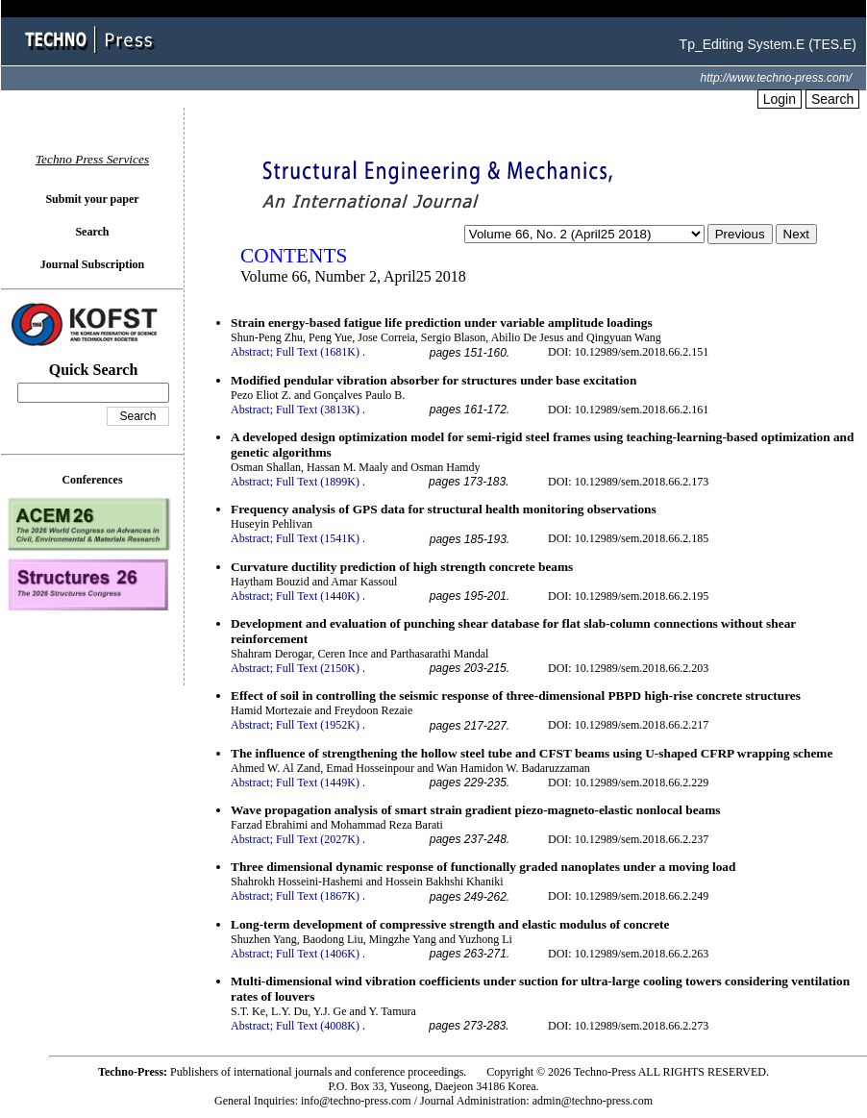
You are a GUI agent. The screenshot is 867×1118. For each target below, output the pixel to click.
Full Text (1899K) (317, 481)
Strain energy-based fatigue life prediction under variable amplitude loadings (442, 322)
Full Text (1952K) (317, 725)
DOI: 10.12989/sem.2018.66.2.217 (628, 725)
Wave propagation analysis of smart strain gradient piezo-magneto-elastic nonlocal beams (476, 810)
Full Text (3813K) (317, 409)
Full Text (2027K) (317, 839)
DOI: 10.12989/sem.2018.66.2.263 (628, 953)
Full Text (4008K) (317, 1025)
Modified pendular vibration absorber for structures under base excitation (433, 380)
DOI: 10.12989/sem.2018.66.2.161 (628, 409)
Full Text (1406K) (317, 953)
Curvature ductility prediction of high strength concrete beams (402, 566)
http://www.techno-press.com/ (776, 78)
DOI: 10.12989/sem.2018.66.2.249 (628, 896)
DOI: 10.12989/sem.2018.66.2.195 (628, 596)
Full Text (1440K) (317, 596)
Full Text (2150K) (317, 668)
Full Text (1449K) (317, 782)
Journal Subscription (92, 264)
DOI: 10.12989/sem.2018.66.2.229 (628, 782)
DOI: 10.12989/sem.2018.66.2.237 (628, 839)
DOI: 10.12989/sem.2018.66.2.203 (628, 668)
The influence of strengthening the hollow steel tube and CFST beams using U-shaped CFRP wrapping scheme (531, 753)
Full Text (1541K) (317, 538)
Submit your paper (91, 199)
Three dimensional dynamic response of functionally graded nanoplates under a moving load (483, 866)
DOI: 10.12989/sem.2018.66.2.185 (628, 538)
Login (779, 99)
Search (832, 99)
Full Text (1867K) (317, 896)
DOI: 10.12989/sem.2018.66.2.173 (628, 481)
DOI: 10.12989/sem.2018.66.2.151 (628, 352)
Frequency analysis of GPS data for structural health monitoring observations (443, 509)
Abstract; (252, 352)
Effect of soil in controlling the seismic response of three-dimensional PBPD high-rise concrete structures (516, 695)
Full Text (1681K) (317, 352)
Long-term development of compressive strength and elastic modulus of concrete (450, 924)
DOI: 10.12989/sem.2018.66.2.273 (628, 1025)
